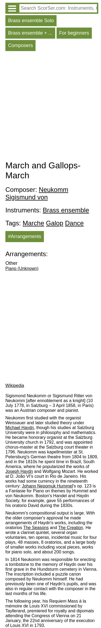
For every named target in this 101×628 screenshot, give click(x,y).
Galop (54, 223)
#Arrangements (24, 236)
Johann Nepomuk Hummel (47, 486)
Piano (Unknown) (22, 268)
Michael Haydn (19, 427)
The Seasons (35, 527)
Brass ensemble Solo (31, 20)
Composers (20, 45)
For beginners (74, 33)
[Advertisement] (50, 107)
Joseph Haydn (19, 471)
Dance (74, 223)
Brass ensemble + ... (30, 33)
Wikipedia (14, 385)
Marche (33, 223)
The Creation (70, 527)
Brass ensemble (66, 210)
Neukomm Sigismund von (36, 193)
